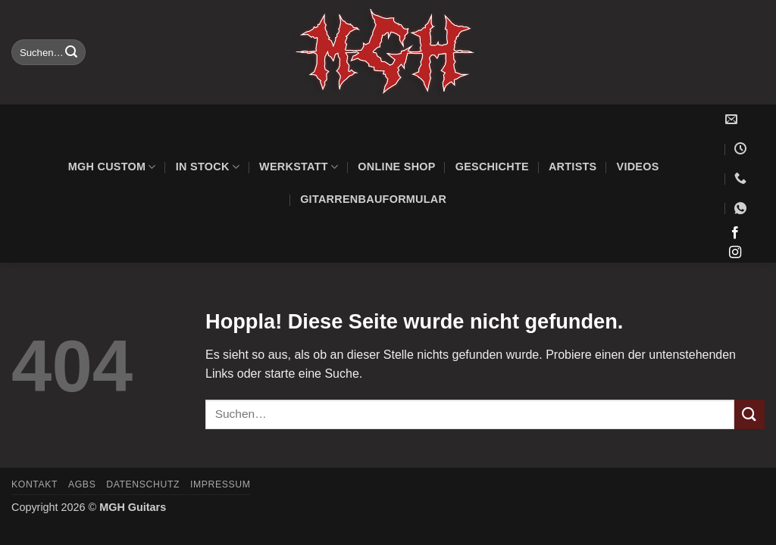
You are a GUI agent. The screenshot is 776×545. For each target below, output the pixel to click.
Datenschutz (143, 484)
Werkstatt (298, 167)
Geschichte (492, 166)
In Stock (207, 167)
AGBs (81, 484)
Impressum (220, 484)
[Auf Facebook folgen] (735, 233)
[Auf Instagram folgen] (735, 253)
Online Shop (396, 166)
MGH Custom (112, 167)
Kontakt (34, 484)
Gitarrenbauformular (373, 199)
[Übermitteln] (72, 52)
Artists (573, 166)
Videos (638, 166)
